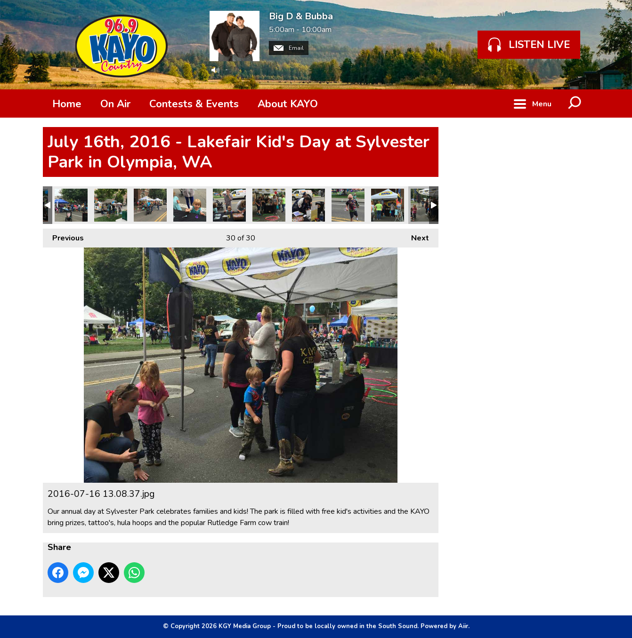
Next (415, 236)
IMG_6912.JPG (268, 205)
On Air (115, 104)
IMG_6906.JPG (387, 205)
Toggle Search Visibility (575, 103)
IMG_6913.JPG (229, 205)
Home (66, 104)
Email (289, 48)
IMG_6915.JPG (150, 205)
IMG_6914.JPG (189, 205)
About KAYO (288, 104)
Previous (63, 236)
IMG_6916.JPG (110, 205)
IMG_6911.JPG (308, 205)
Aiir (463, 626)
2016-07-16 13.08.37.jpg (427, 205)
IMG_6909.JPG (348, 205)
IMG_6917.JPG (71, 205)
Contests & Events (194, 104)
